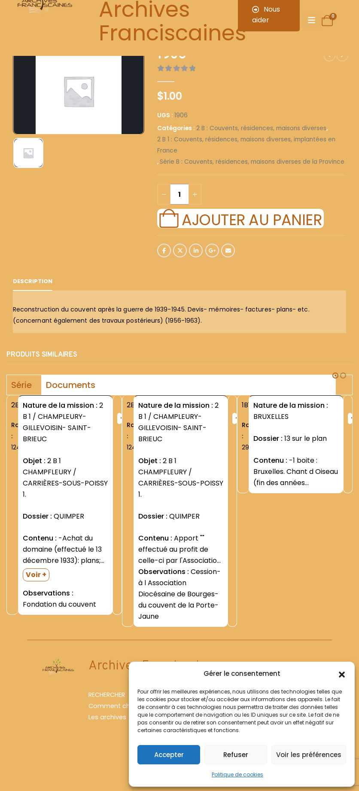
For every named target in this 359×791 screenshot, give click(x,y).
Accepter (169, 754)
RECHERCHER (106, 694)
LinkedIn (196, 250)
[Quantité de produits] (179, 194)
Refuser (235, 754)
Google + (212, 250)
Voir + (36, 575)
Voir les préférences (308, 754)
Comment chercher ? (121, 706)
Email (228, 250)
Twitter (180, 250)
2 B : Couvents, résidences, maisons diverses (261, 128)
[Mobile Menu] (311, 20)
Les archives (107, 717)
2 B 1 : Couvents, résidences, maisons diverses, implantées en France (246, 145)
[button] (342, 673)
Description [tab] (32, 281)
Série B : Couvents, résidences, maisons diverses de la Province (252, 162)
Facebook (164, 250)
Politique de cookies (237, 774)
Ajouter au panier (252, 218)
